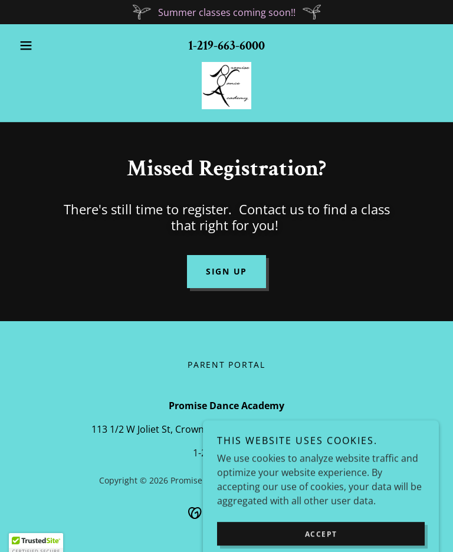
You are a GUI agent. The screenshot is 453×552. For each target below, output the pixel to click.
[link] (226, 85)
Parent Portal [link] (226, 364)
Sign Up (226, 271)
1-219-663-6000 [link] (226, 45)
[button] (46, 45)
